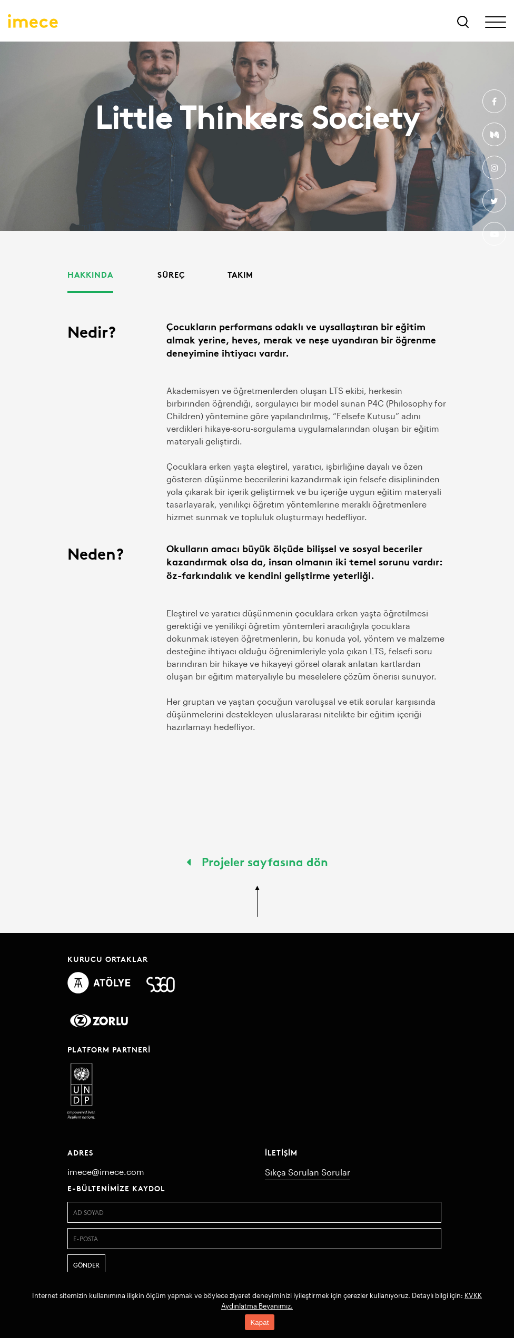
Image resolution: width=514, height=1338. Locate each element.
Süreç (171, 274)
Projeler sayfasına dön (257, 861)
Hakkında (90, 274)
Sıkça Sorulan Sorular (307, 1172)
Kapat (259, 1322)
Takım (240, 274)
